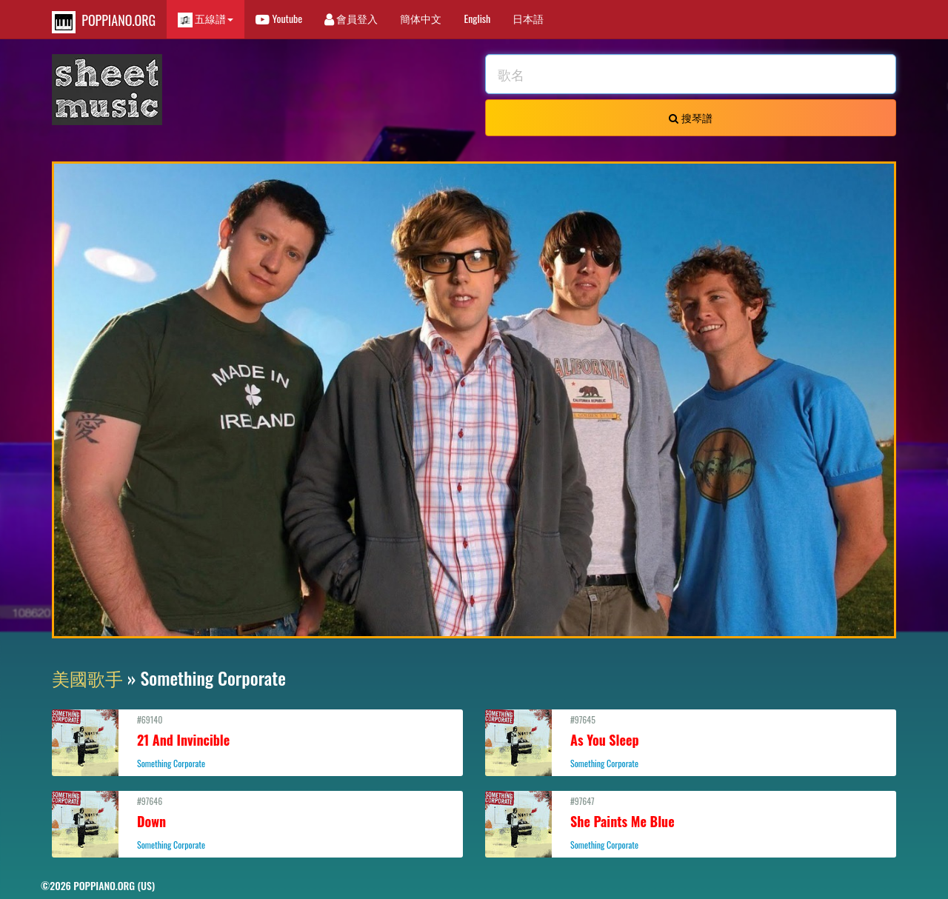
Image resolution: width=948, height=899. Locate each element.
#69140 (257, 741)
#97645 (690, 741)
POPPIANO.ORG (104, 21)
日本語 (528, 18)
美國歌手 (87, 677)
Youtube (279, 18)
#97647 (690, 823)
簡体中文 (420, 18)
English (477, 18)
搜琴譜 (690, 117)
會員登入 (351, 18)
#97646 (257, 823)
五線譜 (205, 18)
